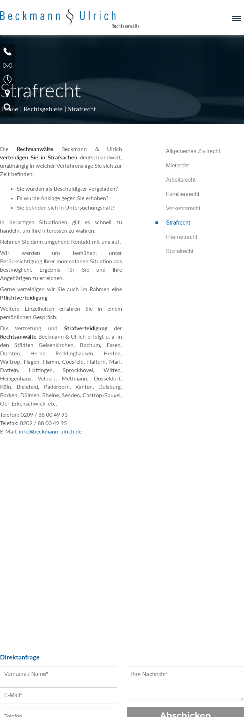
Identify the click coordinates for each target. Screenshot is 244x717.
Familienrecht (182, 194)
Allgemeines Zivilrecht (193, 151)
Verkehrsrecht (183, 208)
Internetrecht (181, 237)
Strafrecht (82, 109)
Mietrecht (177, 165)
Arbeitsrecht (181, 180)
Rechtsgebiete (43, 109)
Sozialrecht (179, 251)
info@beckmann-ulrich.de (50, 431)
